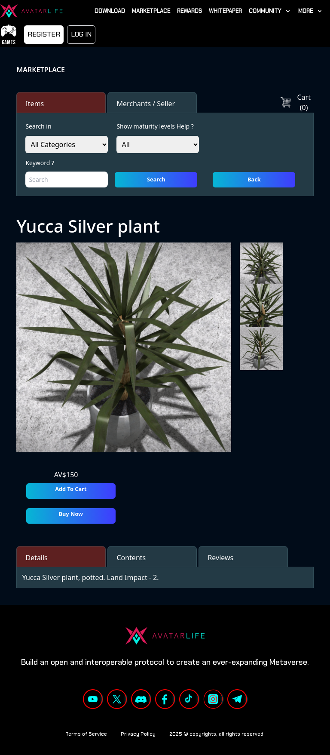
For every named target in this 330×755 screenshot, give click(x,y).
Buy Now (71, 514)
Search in (38, 126)
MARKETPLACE (40, 69)
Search (156, 179)
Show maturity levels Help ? (154, 126)
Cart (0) (296, 102)
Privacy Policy (138, 733)
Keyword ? (39, 163)
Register (44, 34)
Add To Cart (70, 489)
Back (254, 179)
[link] (270, 11)
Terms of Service (86, 733)
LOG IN (81, 34)
